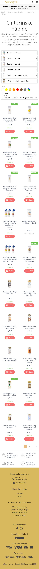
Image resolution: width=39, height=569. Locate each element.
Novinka (6, 95)
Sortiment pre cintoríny (15, 12)
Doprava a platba (19, 515)
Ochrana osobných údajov (19, 510)
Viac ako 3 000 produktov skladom (31, 455)
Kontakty (20, 493)
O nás (20, 496)
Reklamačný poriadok (19, 512)
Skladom (7, 98)
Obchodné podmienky (19, 507)
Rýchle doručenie (10, 463)
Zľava (6, 93)
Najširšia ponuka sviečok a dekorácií (12, 455)
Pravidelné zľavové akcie (30, 463)
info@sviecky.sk (21, 483)
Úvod (3, 12)
